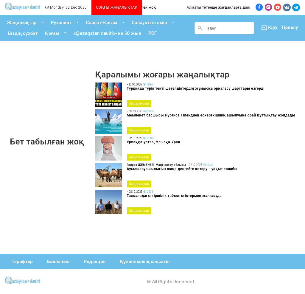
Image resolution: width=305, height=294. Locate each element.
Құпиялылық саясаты (145, 261)
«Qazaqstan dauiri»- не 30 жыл (107, 33)
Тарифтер (22, 261)
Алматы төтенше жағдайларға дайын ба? (230, 7)
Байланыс (58, 261)
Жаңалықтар (22, 22)
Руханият (61, 22)
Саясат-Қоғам (101, 22)
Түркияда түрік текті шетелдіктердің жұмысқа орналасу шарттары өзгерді (196, 88)
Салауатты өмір (149, 22)
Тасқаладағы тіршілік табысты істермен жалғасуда (174, 195)
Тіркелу (289, 27)
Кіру (267, 27)
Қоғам (52, 33)
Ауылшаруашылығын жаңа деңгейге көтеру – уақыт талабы (182, 169)
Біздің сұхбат (23, 33)
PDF (152, 33)
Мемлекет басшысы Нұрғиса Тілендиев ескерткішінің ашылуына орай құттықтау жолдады (211, 115)
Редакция (94, 261)
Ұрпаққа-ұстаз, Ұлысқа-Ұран (153, 142)
